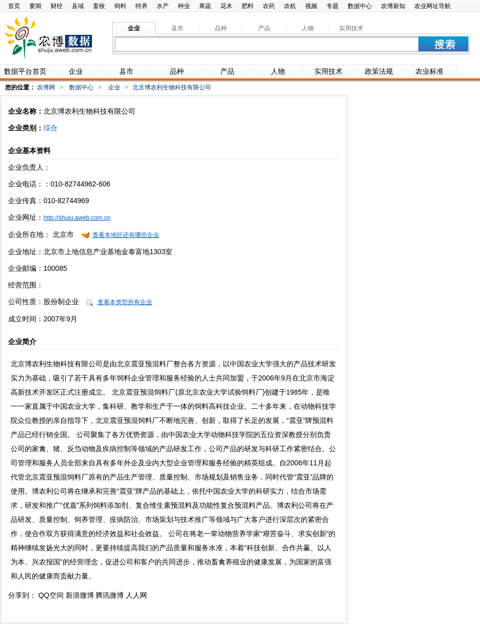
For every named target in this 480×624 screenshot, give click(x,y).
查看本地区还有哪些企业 (125, 234)
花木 (226, 6)
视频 (311, 6)
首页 (14, 6)
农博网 (46, 87)
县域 (78, 6)
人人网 (136, 595)
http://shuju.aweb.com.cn (77, 217)
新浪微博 (80, 595)
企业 (114, 87)
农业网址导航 (432, 6)
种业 (184, 6)
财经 (57, 6)
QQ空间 (51, 595)
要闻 (35, 6)
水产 (163, 6)
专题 (332, 6)
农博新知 (393, 6)
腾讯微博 (109, 595)
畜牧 (99, 6)
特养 (141, 6)
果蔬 (205, 6)
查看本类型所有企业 (125, 302)
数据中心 (360, 6)
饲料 (120, 6)
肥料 (248, 6)
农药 (269, 6)
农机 (290, 6)
